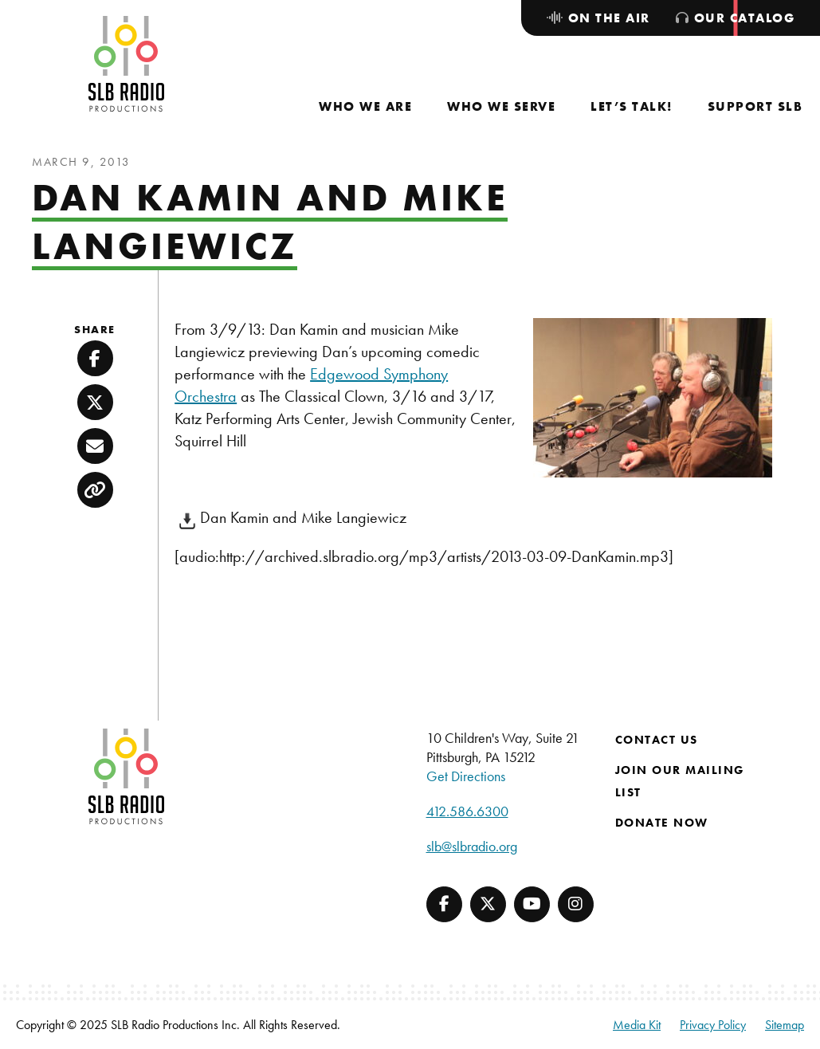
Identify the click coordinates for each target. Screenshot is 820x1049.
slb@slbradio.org (471, 846)
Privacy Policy (713, 1024)
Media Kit (637, 1024)
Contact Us (656, 740)
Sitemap (784, 1024)
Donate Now (661, 823)
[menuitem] (365, 106)
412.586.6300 (467, 811)
